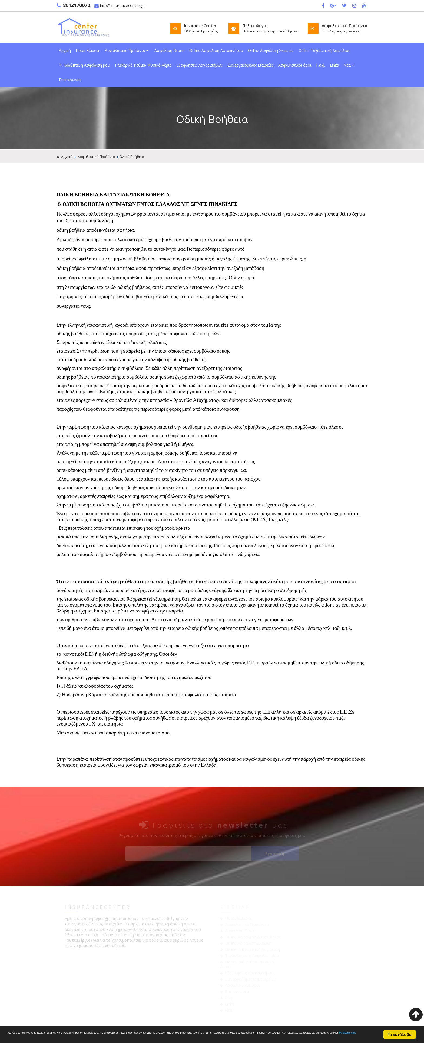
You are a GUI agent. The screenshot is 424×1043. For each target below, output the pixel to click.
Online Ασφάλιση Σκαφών (271, 50)
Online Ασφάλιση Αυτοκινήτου (216, 50)
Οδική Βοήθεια (132, 156)
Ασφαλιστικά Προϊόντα (127, 50)
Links (334, 65)
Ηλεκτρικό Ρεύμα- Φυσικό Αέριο (143, 65)
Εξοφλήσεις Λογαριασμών (200, 65)
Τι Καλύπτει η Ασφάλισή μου (84, 65)
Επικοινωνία (70, 79)
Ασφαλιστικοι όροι (294, 65)
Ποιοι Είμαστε (88, 50)
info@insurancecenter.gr (119, 5)
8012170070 (73, 5)
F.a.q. (320, 65)
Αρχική (65, 50)
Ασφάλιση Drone (169, 50)
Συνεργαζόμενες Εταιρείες (250, 65)
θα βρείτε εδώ (178, 1037)
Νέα (349, 65)
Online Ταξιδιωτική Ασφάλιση (324, 50)
